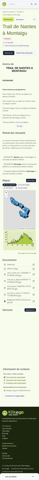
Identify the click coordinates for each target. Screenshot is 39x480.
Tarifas (4, 448)
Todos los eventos (8, 12)
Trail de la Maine (21, 188)
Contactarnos (7, 458)
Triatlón (5, 438)
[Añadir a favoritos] (34, 19)
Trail (3, 436)
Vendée (19, 12)
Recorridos (31, 180)
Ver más (19, 126)
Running (5, 433)
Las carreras (7, 428)
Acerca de (9, 53)
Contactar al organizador (15, 396)
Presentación (8, 19)
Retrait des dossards (24, 53)
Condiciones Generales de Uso (12, 471)
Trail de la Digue (24, 185)
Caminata (5, 431)
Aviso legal (5, 469)
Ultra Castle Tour (9, 185)
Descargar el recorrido (27, 253)
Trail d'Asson (8, 188)
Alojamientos (30, 310)
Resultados (20, 19)
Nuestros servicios (9, 446)
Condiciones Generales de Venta (22, 469)
